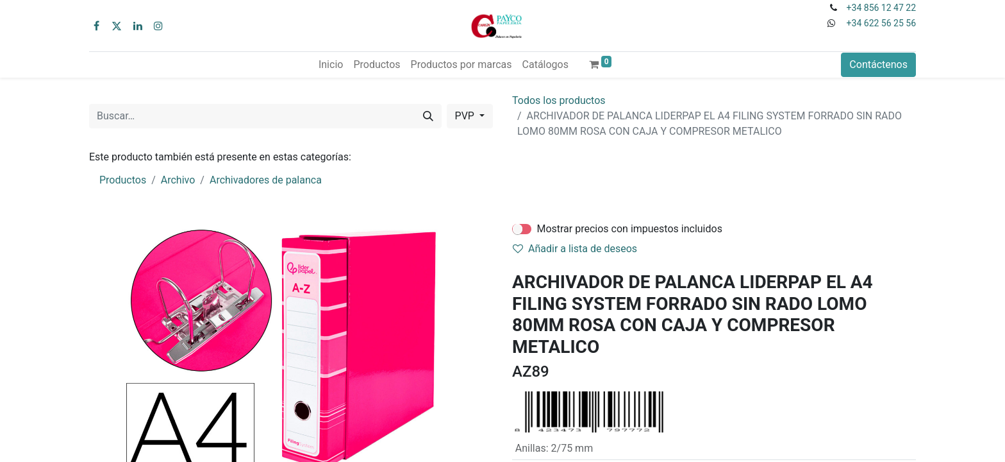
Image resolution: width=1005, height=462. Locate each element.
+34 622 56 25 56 (881, 23)
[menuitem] (330, 65)
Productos (122, 180)
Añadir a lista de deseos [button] (575, 249)
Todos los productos (559, 100)
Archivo (178, 180)
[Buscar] (428, 116)
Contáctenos (878, 64)
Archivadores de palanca (266, 180)
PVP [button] (466, 116)
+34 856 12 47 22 (881, 8)
